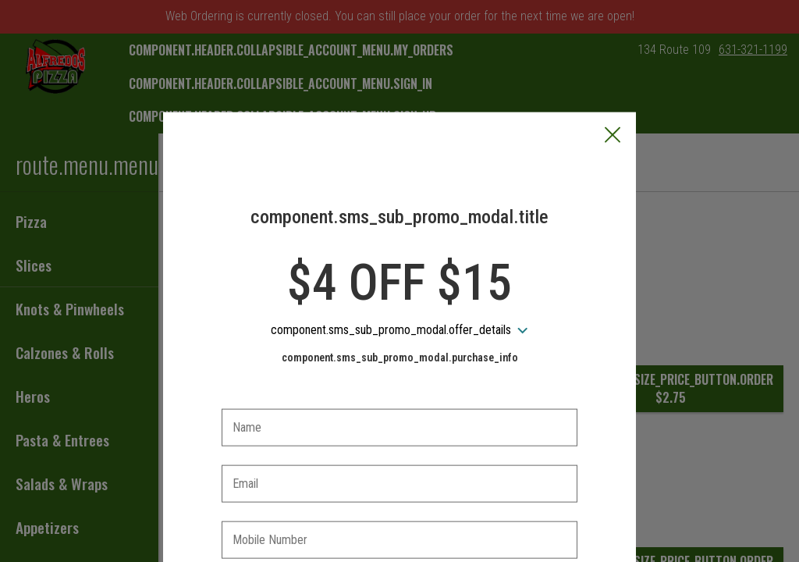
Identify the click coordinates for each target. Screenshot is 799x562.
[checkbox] (399, 513)
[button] (612, 63)
